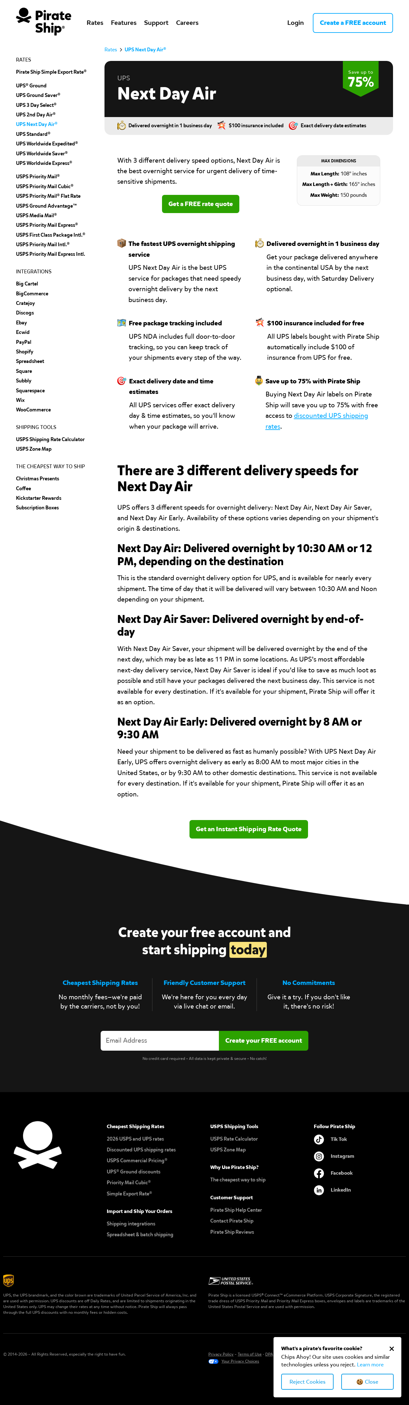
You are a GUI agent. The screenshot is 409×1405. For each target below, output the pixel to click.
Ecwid (23, 332)
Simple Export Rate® (129, 1193)
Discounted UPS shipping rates (141, 1149)
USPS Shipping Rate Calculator (50, 439)
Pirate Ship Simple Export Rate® (51, 72)
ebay (21, 322)
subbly (23, 380)
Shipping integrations (131, 1223)
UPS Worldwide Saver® (42, 153)
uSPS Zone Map (33, 449)
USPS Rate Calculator (234, 1138)
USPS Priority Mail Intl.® (43, 244)
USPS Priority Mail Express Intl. (50, 254)
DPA (269, 1354)
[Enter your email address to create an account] (160, 1040)
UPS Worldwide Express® (44, 163)
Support (156, 22)
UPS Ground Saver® (38, 95)
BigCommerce (32, 293)
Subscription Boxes (37, 507)
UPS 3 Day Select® (36, 105)
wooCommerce (33, 409)
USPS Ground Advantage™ (46, 206)
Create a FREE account (353, 22)
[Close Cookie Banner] (391, 1348)
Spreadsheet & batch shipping (140, 1234)
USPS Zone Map (228, 1149)
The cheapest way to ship (238, 1179)
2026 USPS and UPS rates (135, 1138)
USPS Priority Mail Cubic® (44, 186)
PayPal (23, 342)
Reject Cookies (307, 1382)
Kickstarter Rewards (38, 498)
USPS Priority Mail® (38, 176)
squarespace (30, 390)
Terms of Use (250, 1354)
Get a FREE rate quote (200, 203)
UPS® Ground (31, 85)
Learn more (370, 1364)
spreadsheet (30, 361)
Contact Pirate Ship (231, 1220)
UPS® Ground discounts (133, 1171)
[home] (43, 23)
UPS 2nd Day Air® (36, 114)
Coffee (23, 488)
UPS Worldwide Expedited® (47, 143)
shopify (24, 351)
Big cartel (27, 283)
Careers (187, 22)
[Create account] (263, 1040)
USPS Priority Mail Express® (47, 225)
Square (24, 371)
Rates (95, 22)
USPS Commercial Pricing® (137, 1160)
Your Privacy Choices (240, 1361)
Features (123, 22)
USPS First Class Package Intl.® (50, 235)
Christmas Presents (37, 478)
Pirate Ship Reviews (232, 1232)
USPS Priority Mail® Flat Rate (48, 196)
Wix (20, 400)
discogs (25, 312)
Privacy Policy (221, 1354)
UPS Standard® (33, 134)
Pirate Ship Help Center (236, 1210)
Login (295, 22)
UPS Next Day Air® (37, 124)
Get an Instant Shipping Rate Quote (249, 829)
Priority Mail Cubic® (129, 1182)
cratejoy (25, 303)
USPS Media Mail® (36, 215)
